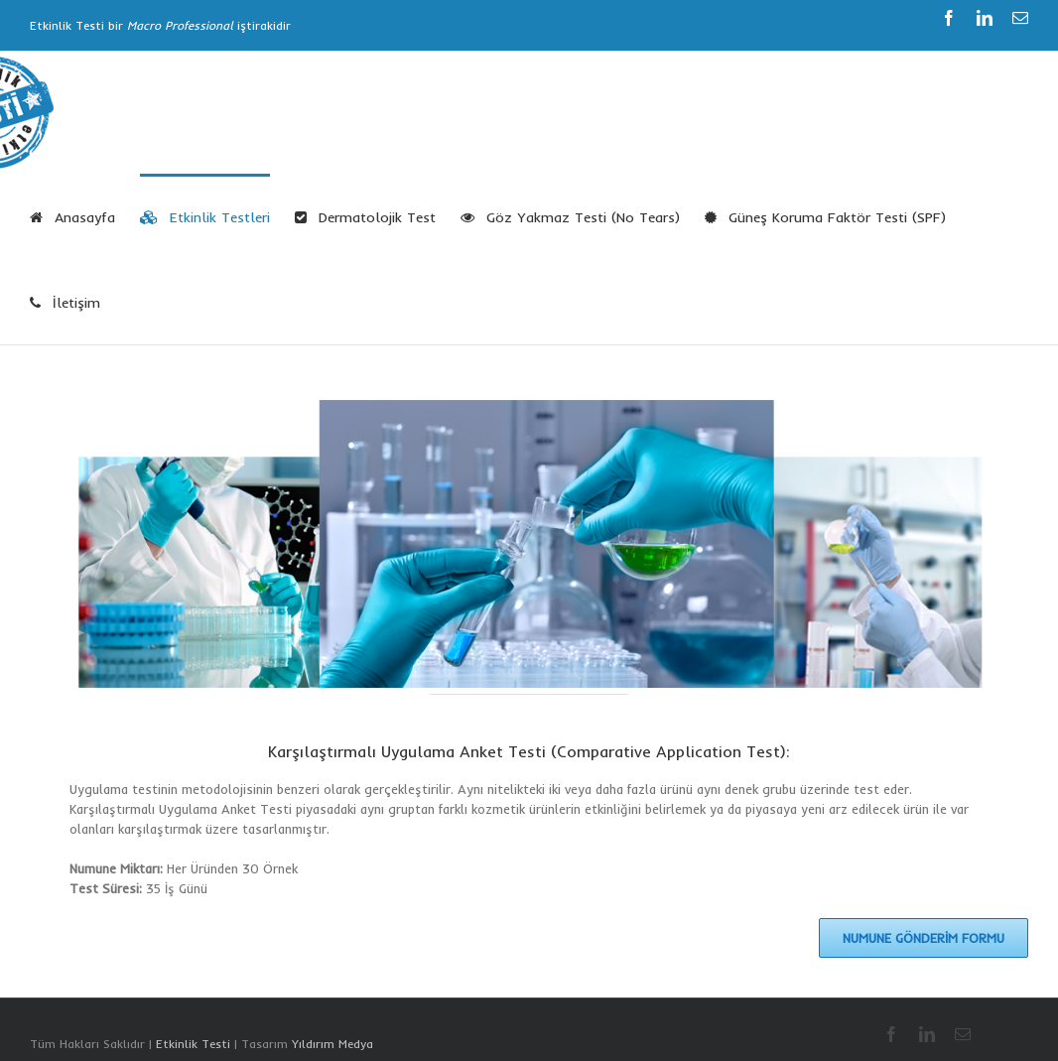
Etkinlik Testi (193, 1043)
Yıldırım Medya (332, 1043)
